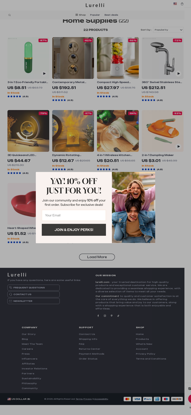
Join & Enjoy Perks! (73, 229)
